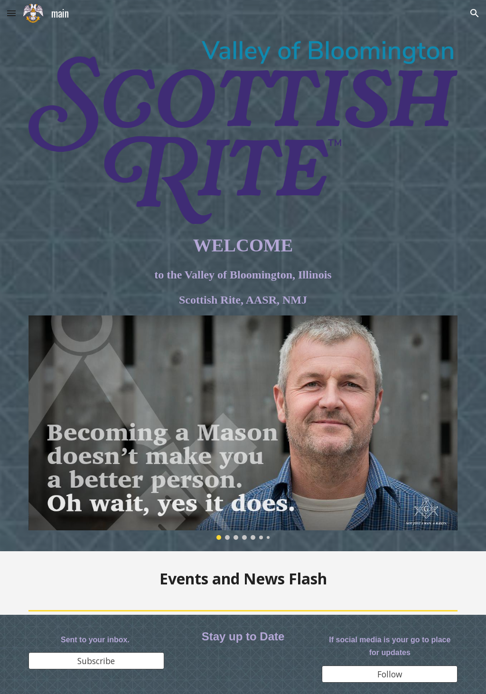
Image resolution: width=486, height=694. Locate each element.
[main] (243, 270)
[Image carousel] (243, 427)
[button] (11, 13)
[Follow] (389, 674)
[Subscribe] (96, 661)
